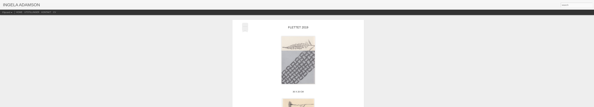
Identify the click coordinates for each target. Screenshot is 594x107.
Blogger (304, 105)
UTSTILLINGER (31, 12)
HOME (19, 12)
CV (54, 12)
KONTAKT (46, 12)
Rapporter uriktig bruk (316, 105)
